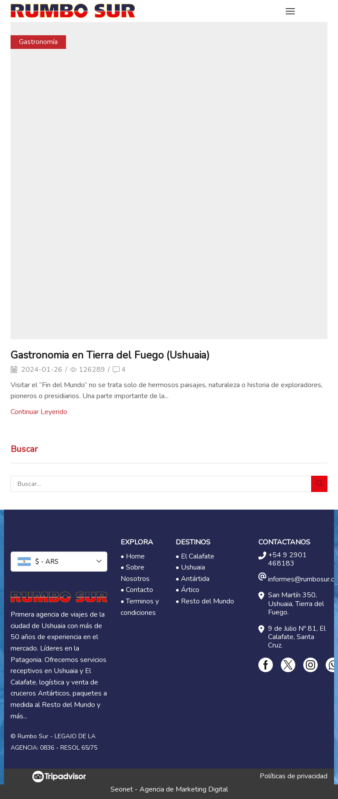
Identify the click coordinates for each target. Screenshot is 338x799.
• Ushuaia (190, 567)
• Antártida (192, 579)
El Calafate (197, 556)
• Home (133, 556)
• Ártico (187, 590)
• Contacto (137, 590)
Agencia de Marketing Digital (184, 789)
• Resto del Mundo (205, 601)
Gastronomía (38, 42)
